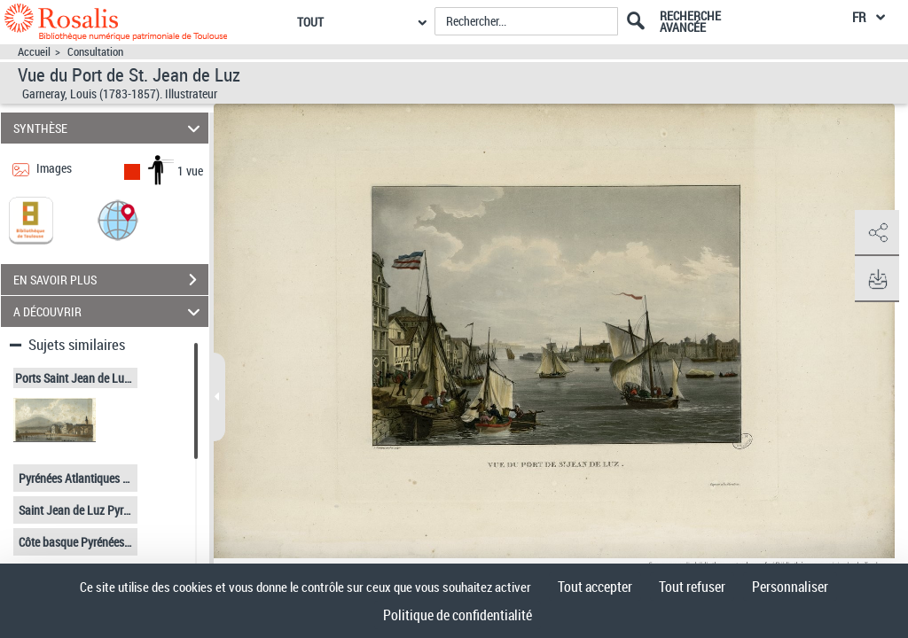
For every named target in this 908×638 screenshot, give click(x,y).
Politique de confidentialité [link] (457, 615)
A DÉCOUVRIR (109, 311)
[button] (118, 219)
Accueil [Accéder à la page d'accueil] (34, 51)
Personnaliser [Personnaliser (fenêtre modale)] (790, 586)
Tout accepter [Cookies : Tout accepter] (595, 586)
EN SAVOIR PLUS (110, 280)
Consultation (95, 51)
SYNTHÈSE (109, 128)
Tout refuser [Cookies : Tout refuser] (692, 586)
